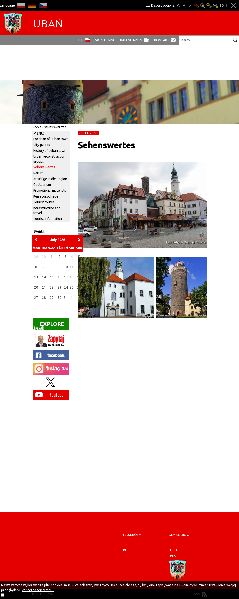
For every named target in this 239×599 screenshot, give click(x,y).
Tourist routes (44, 202)
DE (31, 5)
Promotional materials (49, 190)
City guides (41, 145)
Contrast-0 (203, 5)
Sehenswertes (55, 127)
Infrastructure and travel (46, 210)
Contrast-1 (209, 5)
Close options (233, 5)
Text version (223, 5)
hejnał (174, 550)
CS (42, 5)
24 (66, 287)
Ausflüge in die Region (50, 179)
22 (52, 287)
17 (66, 277)
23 (59, 287)
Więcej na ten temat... (38, 590)
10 (66, 267)
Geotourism (42, 185)
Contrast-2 (215, 5)
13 (36, 277)
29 (52, 298)
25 (72, 287)
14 (44, 277)
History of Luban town (49, 151)
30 (59, 298)
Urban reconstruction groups (49, 158)
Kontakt (161, 40)
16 (59, 277)
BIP (80, 40)
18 (72, 277)
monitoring (105, 40)
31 (66, 298)
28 (44, 298)
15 (52, 277)
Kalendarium (131, 40)
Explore (48, 325)
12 (79, 267)
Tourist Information (47, 219)
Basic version (196, 5)
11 (72, 267)
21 (44, 287)
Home (37, 127)
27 (36, 298)
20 (36, 287)
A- (190, 5)
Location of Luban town (50, 139)
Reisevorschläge (45, 196)
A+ (178, 5)
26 (79, 287)
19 (79, 277)
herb (172, 556)
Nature (38, 173)
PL (21, 5)
